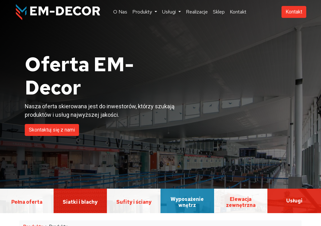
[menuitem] (120, 12)
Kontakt (294, 12)
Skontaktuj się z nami (52, 130)
